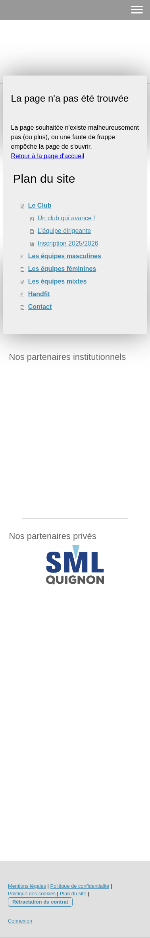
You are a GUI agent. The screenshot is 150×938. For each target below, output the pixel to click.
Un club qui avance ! (66, 218)
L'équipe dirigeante (64, 230)
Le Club (40, 205)
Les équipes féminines (62, 268)
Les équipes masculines (64, 256)
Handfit (39, 294)
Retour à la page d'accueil (48, 156)
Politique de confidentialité (79, 886)
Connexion (20, 921)
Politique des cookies (32, 893)
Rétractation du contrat (40, 902)
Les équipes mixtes (57, 281)
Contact (40, 306)
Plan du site (73, 893)
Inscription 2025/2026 (68, 243)
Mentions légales (27, 886)
